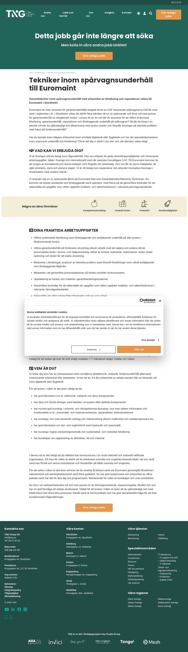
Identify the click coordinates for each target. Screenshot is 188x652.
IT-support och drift (169, 557)
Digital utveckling (168, 560)
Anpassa (93, 349)
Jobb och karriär (66, 14)
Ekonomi (132, 561)
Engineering (165, 573)
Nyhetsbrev (10, 584)
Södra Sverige (135, 606)
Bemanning (133, 538)
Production (165, 576)
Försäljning (133, 572)
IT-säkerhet (165, 564)
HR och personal (136, 569)
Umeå (69, 581)
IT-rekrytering (164, 554)
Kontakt (127, 12)
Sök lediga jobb (168, 14)
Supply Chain (166, 579)
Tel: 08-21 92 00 (12, 540)
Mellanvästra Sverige (168, 602)
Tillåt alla (139, 349)
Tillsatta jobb (40, 73)
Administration (135, 554)
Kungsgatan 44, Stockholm (17, 559)
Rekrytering (133, 535)
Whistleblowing (12, 596)
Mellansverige (164, 599)
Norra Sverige (164, 606)
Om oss (89, 14)
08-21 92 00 (176, 2)
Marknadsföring (135, 576)
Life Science (134, 583)
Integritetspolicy (12, 590)
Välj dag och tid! (12, 550)
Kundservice (134, 558)
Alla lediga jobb (94, 55)
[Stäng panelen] (160, 301)
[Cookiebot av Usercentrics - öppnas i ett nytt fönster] (141, 301)
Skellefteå (71, 590)
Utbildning (162, 538)
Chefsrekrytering (136, 579)
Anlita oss (46, 14)
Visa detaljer (148, 340)
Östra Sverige (134, 599)
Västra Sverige (135, 602)
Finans (131, 565)
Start (31, 73)
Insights (109, 12)
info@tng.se (10, 537)
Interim (161, 535)
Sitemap (8, 587)
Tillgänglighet (11, 593)
